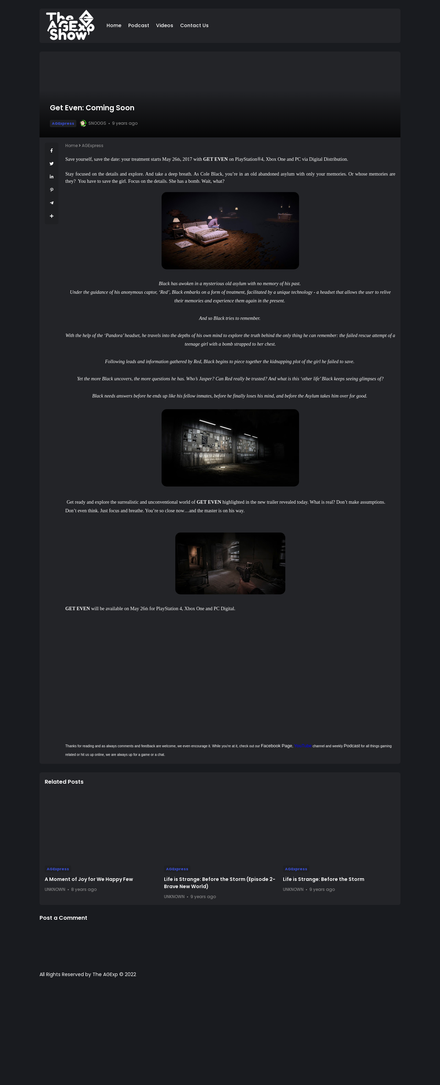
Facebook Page (276, 745)
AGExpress (63, 123)
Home (114, 25)
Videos (164, 25)
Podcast (138, 25)
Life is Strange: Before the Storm (323, 879)
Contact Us (194, 25)
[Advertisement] (220, 1035)
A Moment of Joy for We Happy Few (89, 879)
